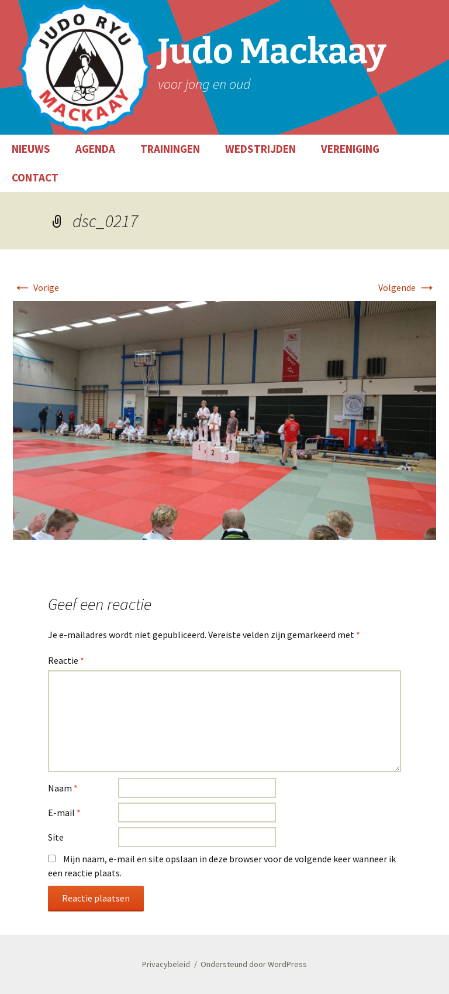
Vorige (36, 287)
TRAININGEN (170, 149)
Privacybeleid (166, 964)
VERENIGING (350, 149)
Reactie (66, 660)
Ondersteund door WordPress (254, 964)
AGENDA (95, 149)
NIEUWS (31, 149)
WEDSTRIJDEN (260, 149)
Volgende (407, 287)
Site (56, 837)
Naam (63, 788)
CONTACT (35, 177)
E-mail (64, 812)
